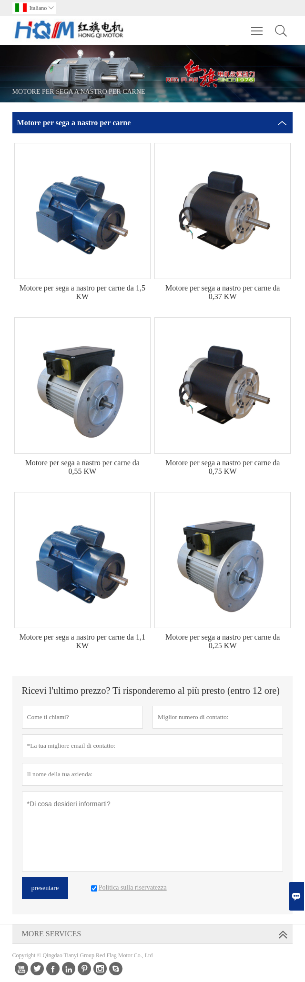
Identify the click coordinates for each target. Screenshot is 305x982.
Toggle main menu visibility (257, 26)
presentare (45, 888)
